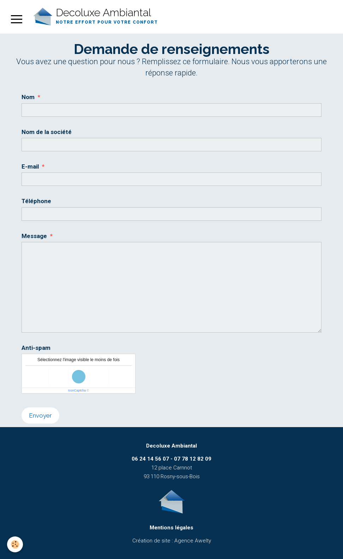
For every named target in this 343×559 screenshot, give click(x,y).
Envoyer (40, 415)
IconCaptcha (77, 390)
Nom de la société (47, 131)
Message (34, 235)
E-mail (30, 166)
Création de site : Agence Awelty (171, 540)
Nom (28, 97)
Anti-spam (36, 347)
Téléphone (36, 201)
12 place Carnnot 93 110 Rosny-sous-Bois (171, 468)
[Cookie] (15, 544)
